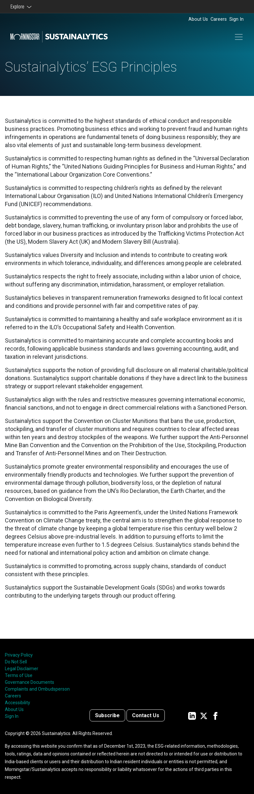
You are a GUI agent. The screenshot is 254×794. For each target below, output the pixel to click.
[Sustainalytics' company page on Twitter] (204, 715)
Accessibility (17, 702)
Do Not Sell (16, 661)
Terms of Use (18, 675)
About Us (198, 19)
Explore (18, 6)
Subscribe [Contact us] (107, 715)
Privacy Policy (19, 655)
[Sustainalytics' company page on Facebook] (215, 715)
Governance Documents (29, 682)
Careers (219, 19)
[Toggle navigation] (239, 37)
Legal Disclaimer (21, 668)
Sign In (236, 19)
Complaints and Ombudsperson (37, 689)
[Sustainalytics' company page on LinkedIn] (192, 715)
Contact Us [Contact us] (145, 715)
